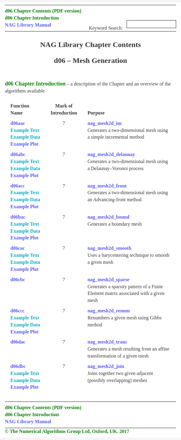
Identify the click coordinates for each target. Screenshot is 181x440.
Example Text (24, 130)
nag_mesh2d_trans (107, 341)
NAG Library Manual (28, 24)
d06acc (17, 185)
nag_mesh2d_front (107, 185)
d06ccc (17, 310)
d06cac (17, 248)
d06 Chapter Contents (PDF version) (43, 10)
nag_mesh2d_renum (108, 310)
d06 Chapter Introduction (32, 17)
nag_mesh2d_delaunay (111, 154)
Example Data (25, 137)
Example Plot (24, 144)
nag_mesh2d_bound (108, 217)
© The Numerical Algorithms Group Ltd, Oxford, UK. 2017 (67, 431)
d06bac (17, 217)
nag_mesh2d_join (105, 366)
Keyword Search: (132, 26)
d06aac (17, 123)
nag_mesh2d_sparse (108, 279)
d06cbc (17, 279)
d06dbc (18, 366)
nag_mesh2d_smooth (109, 248)
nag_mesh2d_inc (104, 123)
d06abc (17, 154)
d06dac (17, 341)
